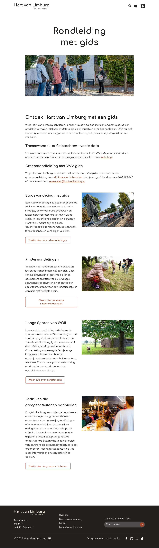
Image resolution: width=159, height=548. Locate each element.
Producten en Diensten (70, 527)
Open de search (129, 5)
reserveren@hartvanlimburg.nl (67, 181)
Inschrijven (142, 524)
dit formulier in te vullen (68, 177)
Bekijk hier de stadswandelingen (48, 240)
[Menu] (135, 6)
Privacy (62, 523)
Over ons (63, 515)
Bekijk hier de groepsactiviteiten (48, 466)
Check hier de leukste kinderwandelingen (51, 302)
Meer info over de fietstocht (45, 380)
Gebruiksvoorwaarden (70, 519)
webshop (106, 157)
